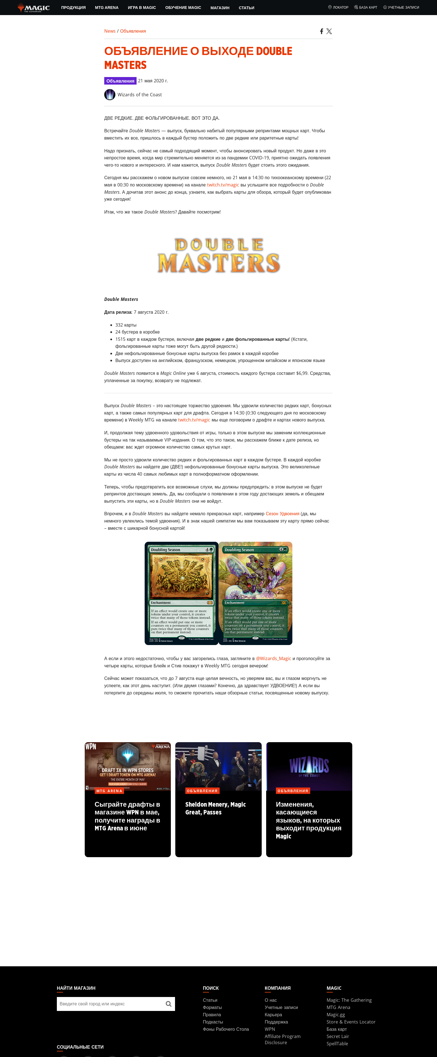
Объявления (133, 31)
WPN (270, 1029)
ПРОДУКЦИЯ (73, 7)
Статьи (246, 7)
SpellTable (337, 1044)
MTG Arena (106, 7)
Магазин (219, 7)
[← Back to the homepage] (34, 7)
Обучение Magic (183, 7)
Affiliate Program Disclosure (283, 1039)
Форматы (212, 1007)
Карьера (273, 1015)
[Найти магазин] (168, 1004)
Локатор (338, 7)
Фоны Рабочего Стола (226, 1029)
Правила (212, 1015)
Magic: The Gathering (349, 1000)
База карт (365, 7)
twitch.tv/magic (223, 185)
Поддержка (276, 1022)
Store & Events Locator (351, 1022)
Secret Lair (338, 1036)
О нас (271, 1000)
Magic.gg (336, 1015)
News (110, 31)
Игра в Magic (142, 7)
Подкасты (213, 1022)
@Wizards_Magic (273, 658)
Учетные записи (401, 7)
